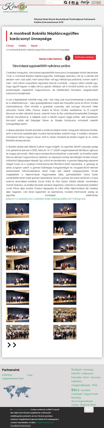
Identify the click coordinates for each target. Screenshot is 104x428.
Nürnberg (88, 369)
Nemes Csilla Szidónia (50, 59)
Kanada (76, 377)
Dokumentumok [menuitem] (50, 22)
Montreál (85, 390)
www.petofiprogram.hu (21, 409)
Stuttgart (76, 369)
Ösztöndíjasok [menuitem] (76, 19)
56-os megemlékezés (82, 401)
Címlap (10, 45)
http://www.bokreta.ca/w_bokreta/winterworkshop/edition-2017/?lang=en (45, 198)
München (95, 377)
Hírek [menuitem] (45, 19)
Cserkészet (76, 393)
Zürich (86, 377)
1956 (94, 385)
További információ (20, 425)
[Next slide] (14, 345)
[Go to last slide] (9, 345)
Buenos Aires (88, 404)
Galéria (22, 45)
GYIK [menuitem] (61, 22)
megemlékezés (80, 385)
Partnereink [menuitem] (89, 19)
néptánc (76, 381)
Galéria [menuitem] (38, 22)
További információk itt (44, 422)
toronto (75, 373)
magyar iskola (91, 393)
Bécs (75, 389)
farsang (76, 397)
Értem (89, 409)
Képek (34, 45)
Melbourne (87, 373)
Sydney (75, 404)
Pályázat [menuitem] (38, 19)
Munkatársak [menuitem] (62, 19)
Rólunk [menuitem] (52, 19)
